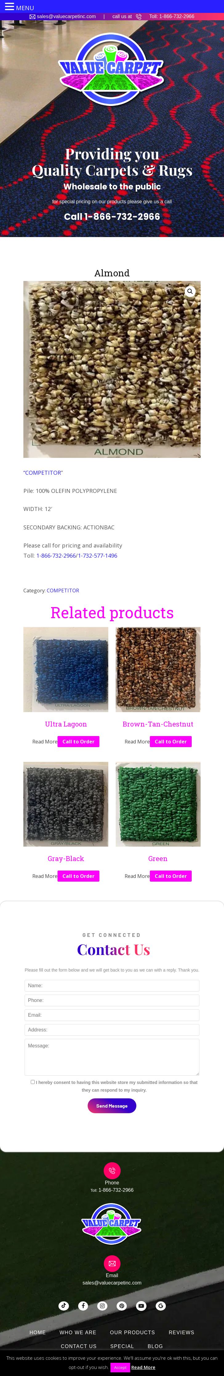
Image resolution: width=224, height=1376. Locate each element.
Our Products (132, 1332)
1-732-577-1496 (97, 555)
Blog (155, 1346)
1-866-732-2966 (176, 16)
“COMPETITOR (42, 472)
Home (38, 1332)
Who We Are (78, 1332)
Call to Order (78, 741)
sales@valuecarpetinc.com (66, 16)
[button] (190, 291)
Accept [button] (120, 1367)
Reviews (181, 1332)
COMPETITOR (63, 590)
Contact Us (79, 1346)
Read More (143, 1367)
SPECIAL (122, 1346)
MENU (25, 8)
